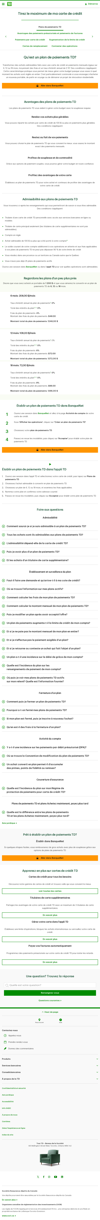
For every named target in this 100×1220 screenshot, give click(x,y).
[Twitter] (38, 1175)
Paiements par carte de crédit (30, 38)
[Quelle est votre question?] (50, 983)
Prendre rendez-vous (16, 1041)
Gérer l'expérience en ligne (13, 1127)
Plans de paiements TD (50, 26)
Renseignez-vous (50, 992)
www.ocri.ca (8, 1214)
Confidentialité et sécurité (14, 1087)
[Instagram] (49, 1175)
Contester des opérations (64, 45)
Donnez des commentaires (19, 1047)
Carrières (6, 1120)
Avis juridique (8, 822)
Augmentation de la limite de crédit (67, 38)
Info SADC (6, 1107)
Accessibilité (7, 1100)
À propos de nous (9, 1113)
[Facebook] (43, 1175)
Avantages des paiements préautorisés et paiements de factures (50, 32)
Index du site (7, 1133)
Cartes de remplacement (35, 45)
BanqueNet (31, 266)
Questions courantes (50, 999)
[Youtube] (55, 1175)
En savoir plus (9, 1199)
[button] (50, 857)
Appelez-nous (13, 1034)
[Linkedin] (62, 1175)
